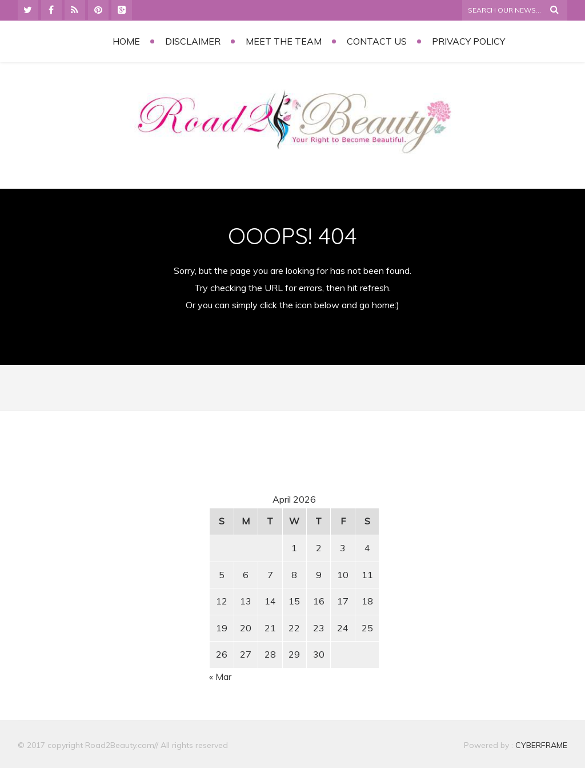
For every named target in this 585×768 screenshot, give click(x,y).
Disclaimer (193, 41)
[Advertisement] (115, 527)
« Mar (220, 676)
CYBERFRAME (541, 745)
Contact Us (377, 41)
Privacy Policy (468, 41)
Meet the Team (284, 41)
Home (126, 41)
